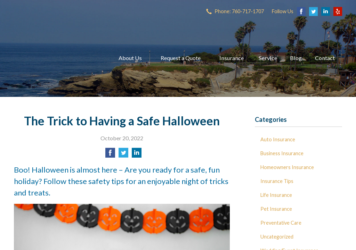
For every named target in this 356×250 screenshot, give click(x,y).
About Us (130, 58)
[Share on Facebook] (110, 154)
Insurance (231, 58)
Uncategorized (276, 237)
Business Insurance (282, 153)
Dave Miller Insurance (57, 58)
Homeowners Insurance (287, 167)
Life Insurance (276, 195)
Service (268, 58)
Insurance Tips (276, 181)
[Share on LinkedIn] (136, 154)
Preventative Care (280, 223)
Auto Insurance (277, 139)
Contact (325, 58)
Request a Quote (181, 58)
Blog (296, 58)
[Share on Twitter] (123, 154)
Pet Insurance (276, 209)
